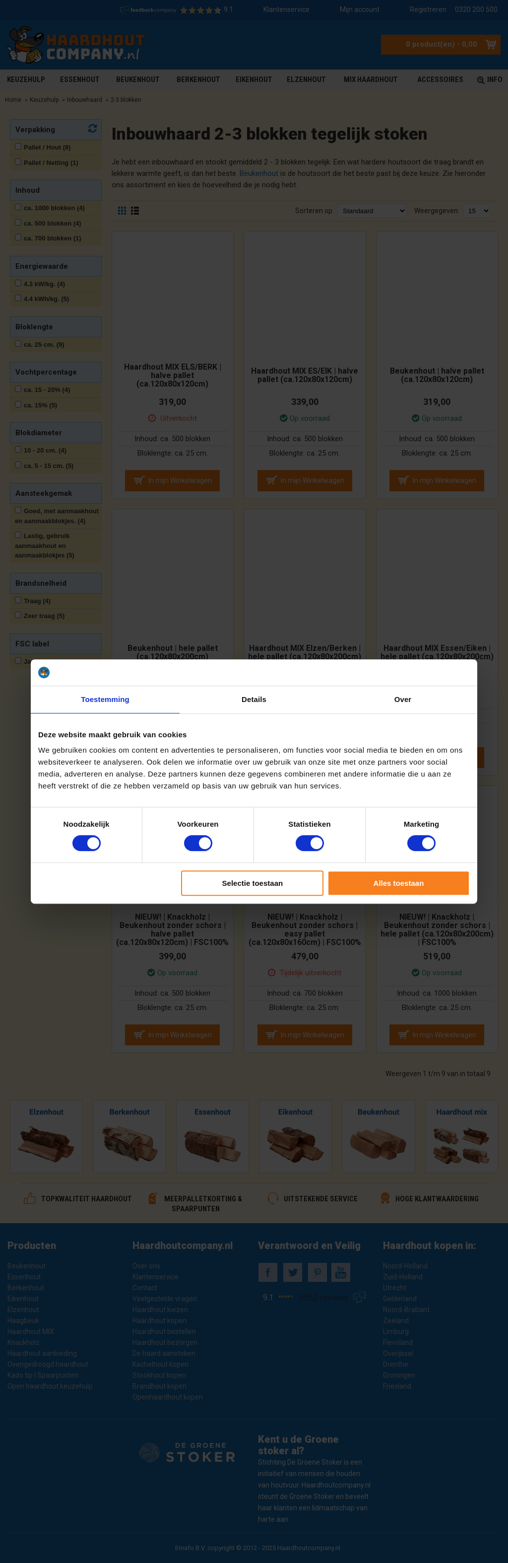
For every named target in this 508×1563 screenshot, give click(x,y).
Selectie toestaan (252, 883)
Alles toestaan (399, 883)
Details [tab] (254, 699)
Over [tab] (403, 699)
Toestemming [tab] (105, 699)
